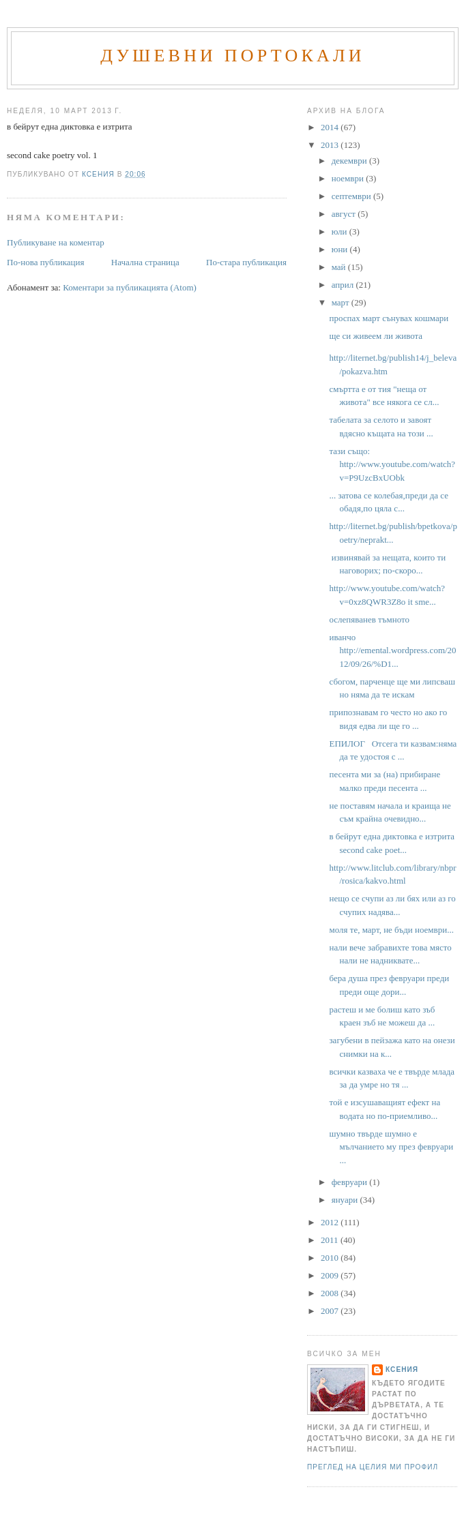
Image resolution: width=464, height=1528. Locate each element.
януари (346, 1200)
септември (352, 196)
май (340, 267)
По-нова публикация (45, 262)
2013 (330, 145)
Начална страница (145, 262)
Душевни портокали (232, 55)
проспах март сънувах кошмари (388, 318)
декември (350, 160)
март (341, 302)
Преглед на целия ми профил (372, 1467)
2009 (330, 1275)
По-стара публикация (246, 262)
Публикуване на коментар (55, 242)
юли (340, 231)
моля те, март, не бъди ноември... (391, 930)
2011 (330, 1240)
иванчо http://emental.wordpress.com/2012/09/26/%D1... (392, 650)
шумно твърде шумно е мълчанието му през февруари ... (391, 1146)
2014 (330, 127)
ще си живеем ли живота (375, 336)
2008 (330, 1293)
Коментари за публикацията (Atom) (130, 287)
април (344, 285)
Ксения (402, 1369)
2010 (330, 1258)
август (345, 214)
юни (341, 249)
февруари (350, 1182)
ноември (349, 178)
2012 (330, 1222)
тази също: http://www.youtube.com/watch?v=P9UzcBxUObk (392, 464)
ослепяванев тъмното (369, 619)
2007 (330, 1311)
